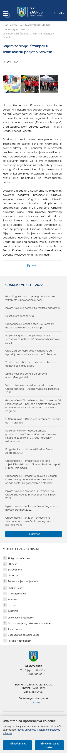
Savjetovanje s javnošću (21, 617)
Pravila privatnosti (26, 729)
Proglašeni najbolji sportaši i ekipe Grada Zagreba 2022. (29, 451)
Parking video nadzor (19, 640)
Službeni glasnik (16, 588)
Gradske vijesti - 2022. (15, 29)
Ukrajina (12, 605)
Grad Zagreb (10, 25)
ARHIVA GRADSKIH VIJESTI (35, 25)
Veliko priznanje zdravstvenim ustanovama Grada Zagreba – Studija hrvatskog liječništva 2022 (32, 389)
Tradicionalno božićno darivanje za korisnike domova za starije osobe (31, 364)
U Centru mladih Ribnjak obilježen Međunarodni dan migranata (33, 421)
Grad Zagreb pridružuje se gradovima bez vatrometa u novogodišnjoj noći (30, 298)
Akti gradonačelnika (19, 558)
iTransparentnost (17, 593)
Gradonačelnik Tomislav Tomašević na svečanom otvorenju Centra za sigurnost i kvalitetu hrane (29, 521)
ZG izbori (12, 564)
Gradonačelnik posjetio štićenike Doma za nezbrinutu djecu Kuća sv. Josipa (29, 326)
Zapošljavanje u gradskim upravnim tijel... (30, 623)
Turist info (13, 611)
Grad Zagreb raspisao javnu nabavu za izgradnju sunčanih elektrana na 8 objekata (30, 352)
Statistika (13, 599)
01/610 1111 (33, 702)
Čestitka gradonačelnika (19, 316)
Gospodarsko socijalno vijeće (23, 635)
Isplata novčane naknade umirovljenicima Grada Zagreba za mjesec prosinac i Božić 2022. (30, 495)
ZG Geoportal (15, 569)
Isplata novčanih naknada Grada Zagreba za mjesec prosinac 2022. (32, 508)
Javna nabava (15, 629)
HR (61, 13)
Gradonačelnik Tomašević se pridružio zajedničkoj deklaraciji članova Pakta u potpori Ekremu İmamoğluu (32, 464)
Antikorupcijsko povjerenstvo (23, 581)
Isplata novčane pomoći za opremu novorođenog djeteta (26, 375)
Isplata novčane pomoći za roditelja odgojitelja (32, 308)
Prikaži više (33, 533)
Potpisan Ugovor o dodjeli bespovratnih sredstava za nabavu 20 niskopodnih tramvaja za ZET (32, 339)
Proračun (13, 575)
